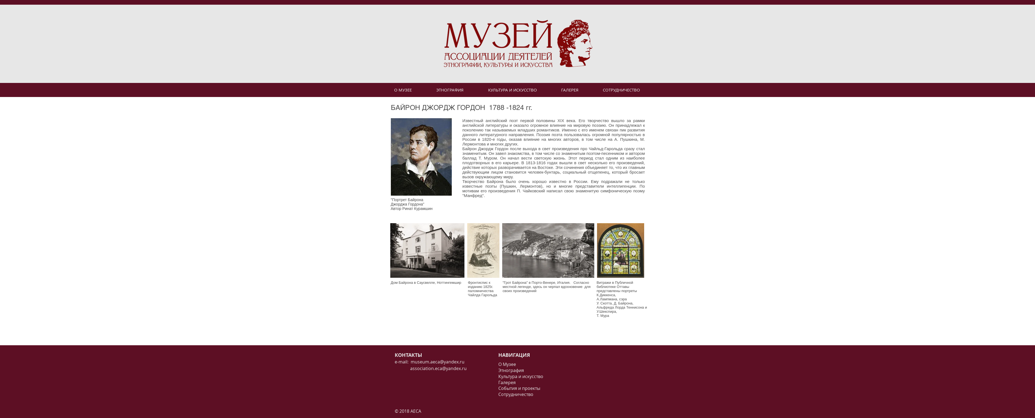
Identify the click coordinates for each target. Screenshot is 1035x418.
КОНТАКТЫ (408, 355)
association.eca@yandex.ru (431, 368)
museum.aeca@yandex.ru (437, 362)
